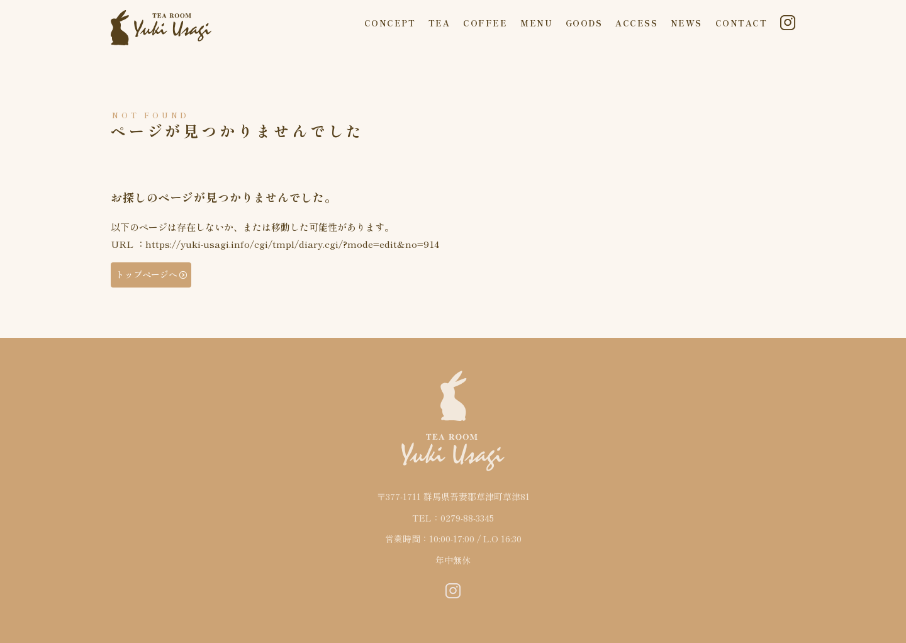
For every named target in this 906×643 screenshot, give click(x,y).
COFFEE (485, 23)
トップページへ (146, 274)
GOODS (584, 23)
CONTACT (741, 23)
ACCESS (636, 23)
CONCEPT (390, 23)
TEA (439, 23)
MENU (536, 23)
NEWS (686, 23)
